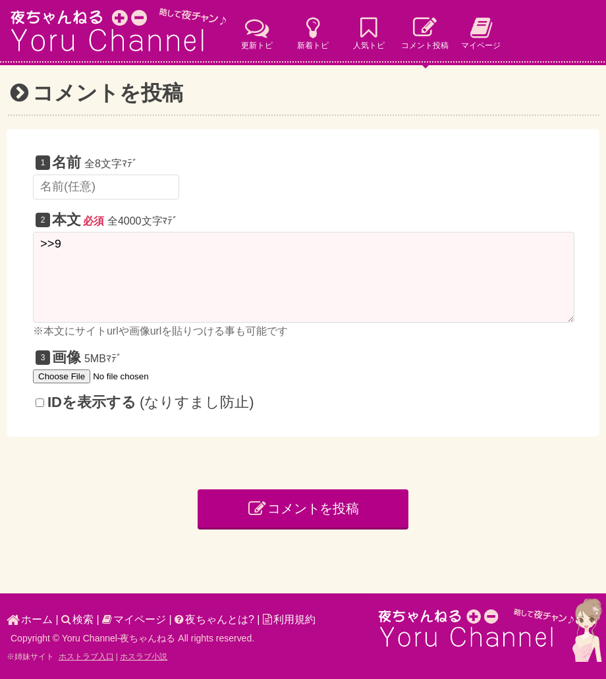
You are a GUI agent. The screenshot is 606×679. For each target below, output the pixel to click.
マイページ (134, 619)
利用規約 (289, 619)
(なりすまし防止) (145, 402)
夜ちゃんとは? (214, 619)
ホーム (30, 619)
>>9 (303, 277)
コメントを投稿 (304, 508)
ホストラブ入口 (86, 656)
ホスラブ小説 (143, 656)
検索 (77, 619)
